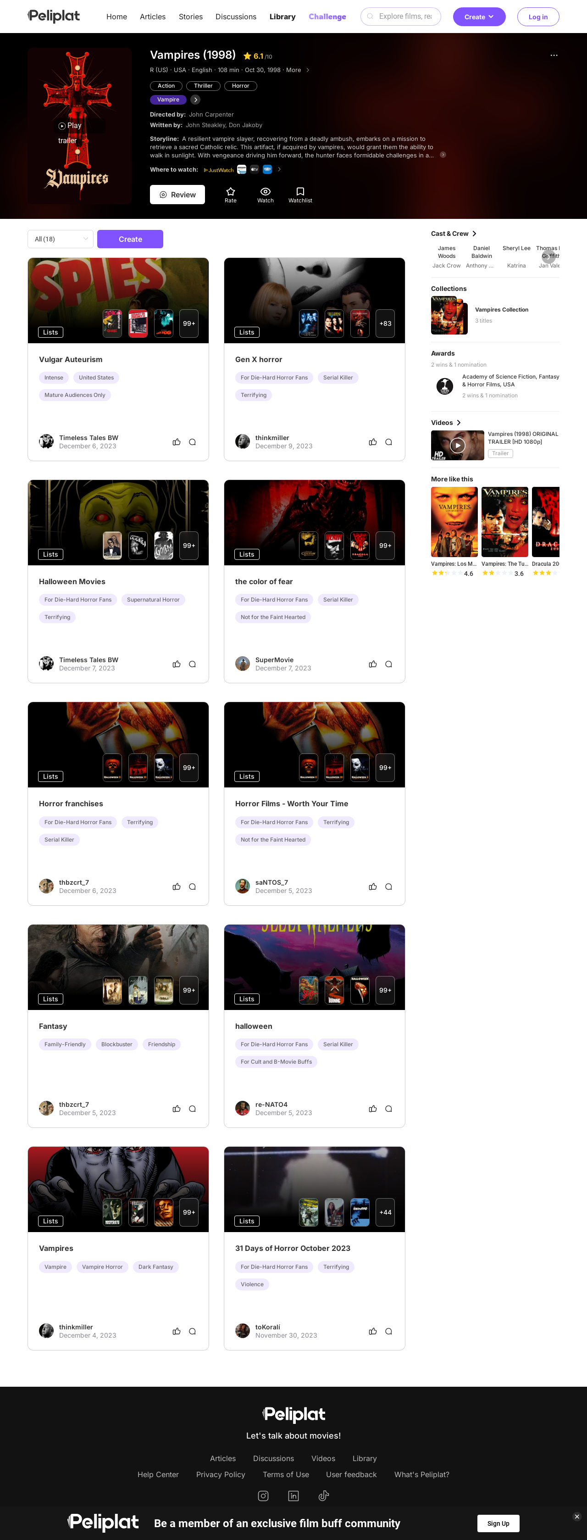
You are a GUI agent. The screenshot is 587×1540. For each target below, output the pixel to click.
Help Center (158, 1474)
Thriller (203, 85)
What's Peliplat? (421, 1474)
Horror (240, 85)
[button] (553, 55)
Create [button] (479, 17)
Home (116, 16)
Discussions (236, 16)
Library (283, 16)
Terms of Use (286, 1474)
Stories (191, 16)
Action (166, 85)
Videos (323, 1458)
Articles (153, 16)
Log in (538, 17)
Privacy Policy (220, 1474)
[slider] (447, 573)
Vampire (168, 99)
